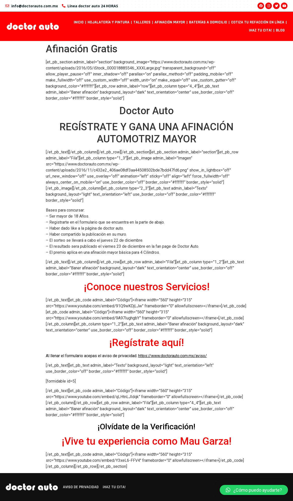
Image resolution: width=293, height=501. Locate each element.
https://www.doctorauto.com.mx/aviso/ (172, 355)
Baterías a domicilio (208, 22)
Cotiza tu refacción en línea (257, 22)
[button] (254, 490)
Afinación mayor (170, 22)
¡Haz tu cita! (260, 30)
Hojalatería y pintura (108, 22)
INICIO (79, 22)
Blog (280, 30)
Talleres (142, 22)
